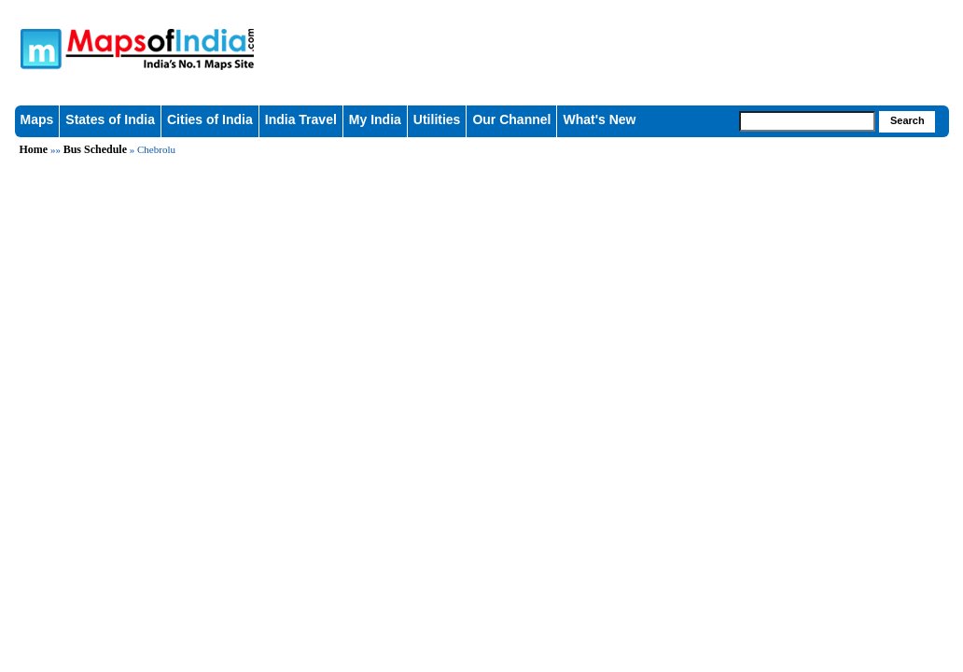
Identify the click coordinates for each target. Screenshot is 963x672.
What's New (599, 119)
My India (375, 119)
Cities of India (210, 119)
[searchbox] (807, 121)
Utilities (437, 119)
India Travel (301, 119)
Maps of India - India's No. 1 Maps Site (211, 39)
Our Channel (511, 119)
